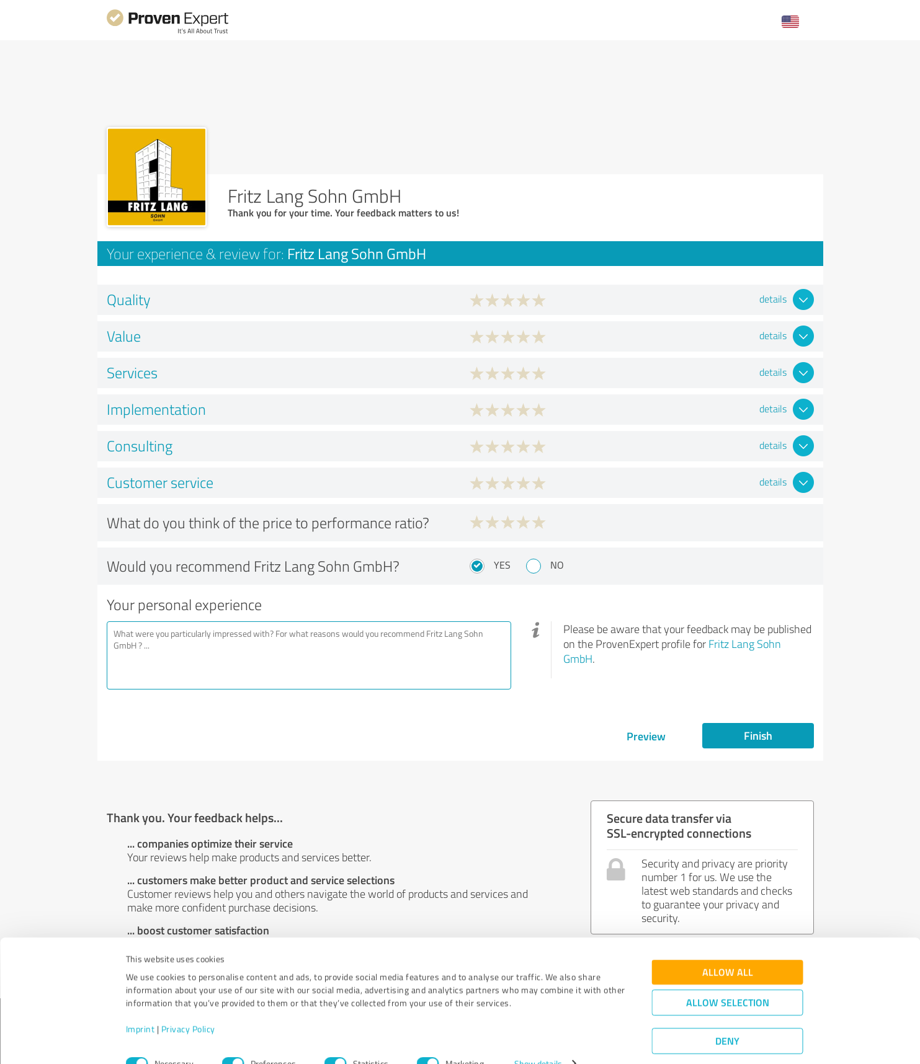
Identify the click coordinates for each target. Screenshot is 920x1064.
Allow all (727, 949)
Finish (758, 735)
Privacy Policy (188, 1006)
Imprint (140, 1006)
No (557, 565)
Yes (502, 565)
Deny (727, 1018)
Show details (538, 1041)
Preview (646, 736)
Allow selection (727, 979)
